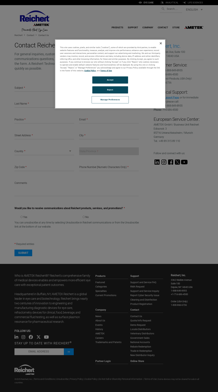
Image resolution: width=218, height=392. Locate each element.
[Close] (161, 43)
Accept (110, 80)
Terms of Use (106, 70)
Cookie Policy (90, 70)
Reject (110, 90)
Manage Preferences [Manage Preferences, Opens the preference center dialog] (110, 99)
